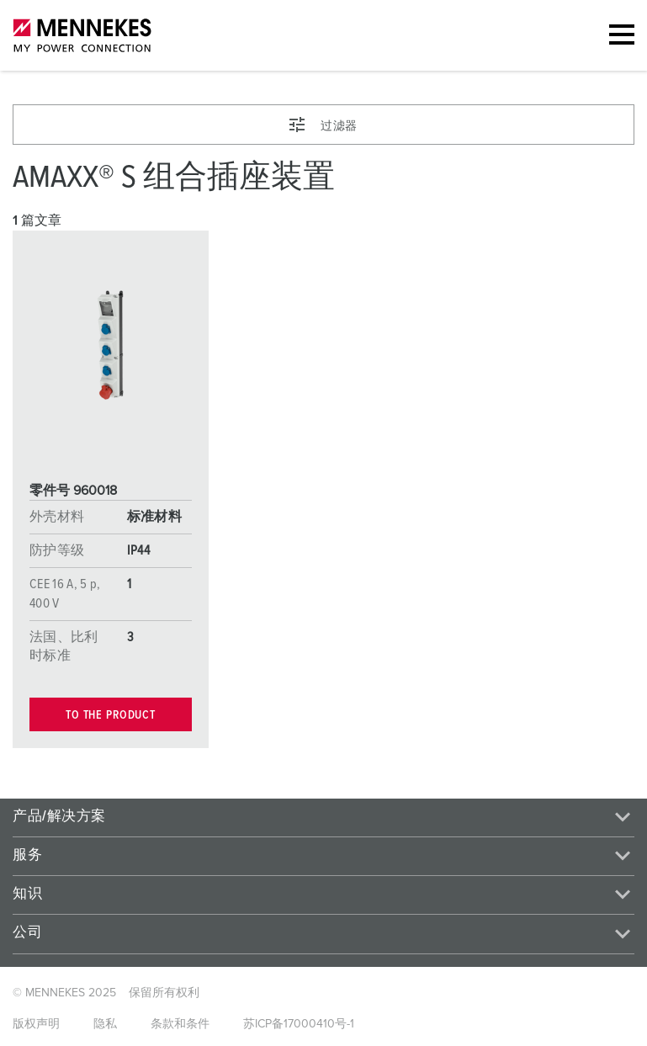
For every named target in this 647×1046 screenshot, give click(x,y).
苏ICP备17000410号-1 (298, 1024)
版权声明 (36, 1024)
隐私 (105, 1024)
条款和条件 (180, 1024)
